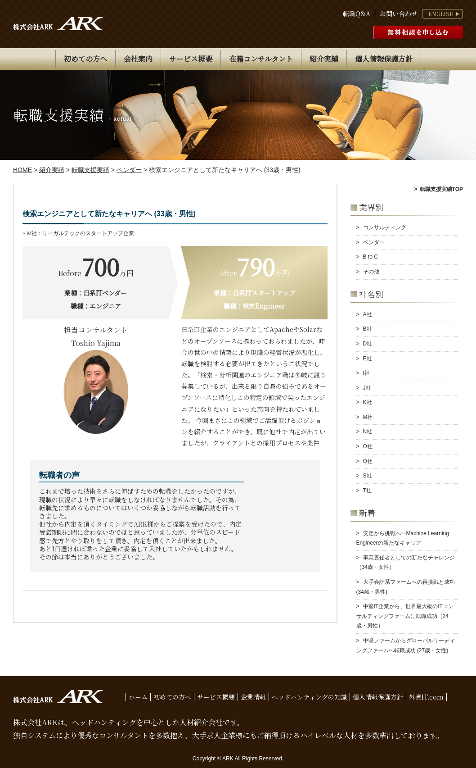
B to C (370, 257)
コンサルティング (384, 227)
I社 (366, 373)
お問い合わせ (399, 14)
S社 (367, 476)
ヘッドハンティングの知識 (309, 697)
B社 (367, 329)
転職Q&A (356, 14)
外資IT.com (426, 697)
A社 (367, 314)
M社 (368, 417)
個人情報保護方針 (384, 59)
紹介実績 (324, 59)
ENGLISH (441, 14)
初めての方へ (85, 59)
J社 (367, 388)
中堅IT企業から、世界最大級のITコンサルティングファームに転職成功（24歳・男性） (405, 616)
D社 (368, 344)
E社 (367, 358)
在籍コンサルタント (261, 59)
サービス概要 (190, 59)
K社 (367, 402)
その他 (371, 271)
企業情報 (253, 697)
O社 (368, 446)
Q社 (368, 461)
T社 (367, 490)
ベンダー (374, 242)
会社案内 (138, 59)
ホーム (138, 697)
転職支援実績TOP (441, 189)
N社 (368, 431)
